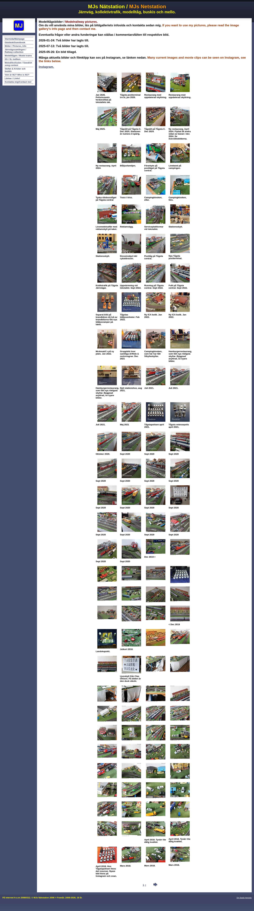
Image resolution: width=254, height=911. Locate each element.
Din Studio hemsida (244, 898)
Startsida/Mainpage (14, 39)
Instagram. (46, 67)
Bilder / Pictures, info (15, 46)
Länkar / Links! (12, 78)
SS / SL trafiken (13, 59)
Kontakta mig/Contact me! (18, 82)
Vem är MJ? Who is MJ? (17, 75)
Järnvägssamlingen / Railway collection (15, 50)
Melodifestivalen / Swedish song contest (18, 64)
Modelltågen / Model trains (18, 55)
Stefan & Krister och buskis (15, 70)
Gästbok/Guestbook (15, 42)
